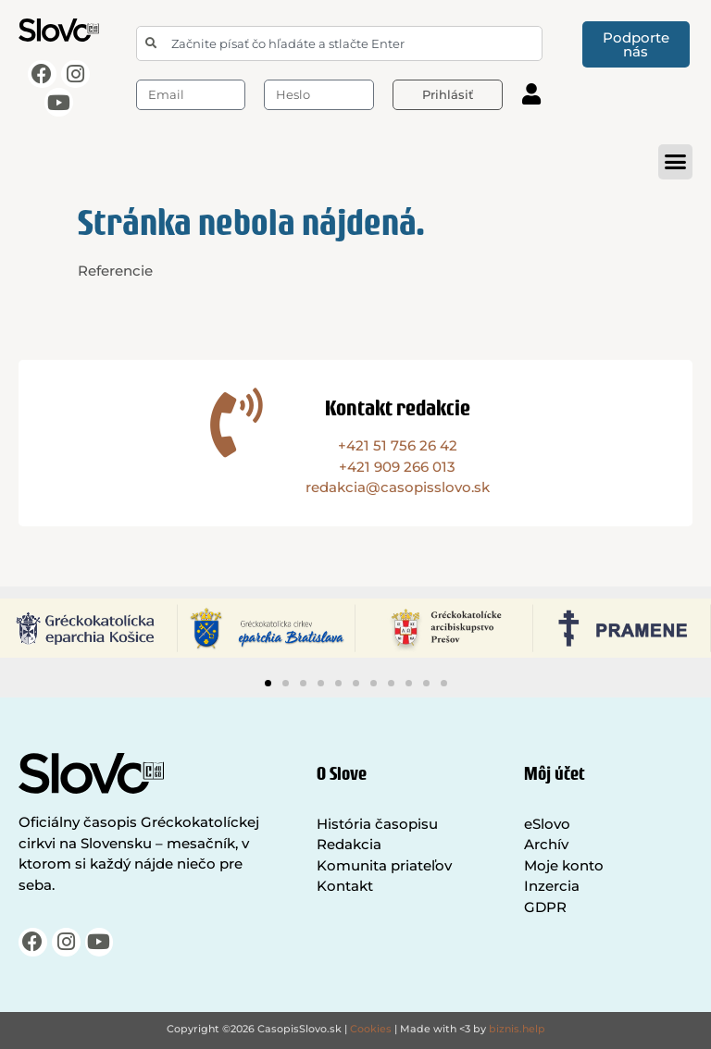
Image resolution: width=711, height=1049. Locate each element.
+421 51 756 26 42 (397, 445)
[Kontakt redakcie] (236, 422)
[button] (675, 161)
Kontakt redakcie (397, 407)
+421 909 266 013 (397, 466)
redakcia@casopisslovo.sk (398, 487)
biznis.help (517, 1028)
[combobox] (339, 43)
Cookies (371, 1028)
